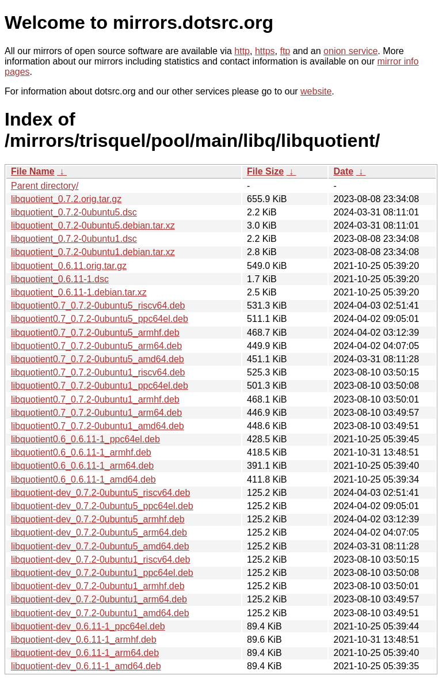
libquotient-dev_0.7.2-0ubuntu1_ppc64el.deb (102, 573)
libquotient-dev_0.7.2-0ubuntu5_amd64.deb (100, 546)
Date (343, 171)
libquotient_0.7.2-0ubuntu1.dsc (74, 239)
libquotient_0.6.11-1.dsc (60, 279)
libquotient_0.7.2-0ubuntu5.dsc (74, 212)
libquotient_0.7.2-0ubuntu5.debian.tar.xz (93, 225)
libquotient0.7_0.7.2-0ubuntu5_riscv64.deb (98, 305)
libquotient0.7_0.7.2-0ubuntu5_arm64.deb (96, 346)
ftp (285, 51)
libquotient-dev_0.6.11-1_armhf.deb (84, 639)
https (265, 51)
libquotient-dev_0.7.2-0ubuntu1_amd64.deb (100, 613)
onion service (350, 51)
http (242, 51)
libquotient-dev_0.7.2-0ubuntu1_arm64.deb (99, 599)
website (316, 91)
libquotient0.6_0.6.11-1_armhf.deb (81, 452)
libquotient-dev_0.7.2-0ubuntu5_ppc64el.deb (102, 506)
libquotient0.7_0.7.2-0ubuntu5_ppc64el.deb (99, 319)
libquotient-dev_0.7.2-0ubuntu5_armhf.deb (98, 519)
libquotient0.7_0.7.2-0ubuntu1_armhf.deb (95, 399)
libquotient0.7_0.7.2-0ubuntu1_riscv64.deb (98, 372)
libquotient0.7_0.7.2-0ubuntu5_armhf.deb (95, 332)
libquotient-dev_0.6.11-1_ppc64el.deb (88, 626)
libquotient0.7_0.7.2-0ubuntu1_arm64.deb (96, 413)
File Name (33, 171)
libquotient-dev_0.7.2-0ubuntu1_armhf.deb (98, 586)
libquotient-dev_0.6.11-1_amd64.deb (86, 666)
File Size (265, 171)
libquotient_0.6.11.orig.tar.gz (69, 266)
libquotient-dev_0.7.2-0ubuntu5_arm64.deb (99, 532)
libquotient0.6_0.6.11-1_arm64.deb (82, 466)
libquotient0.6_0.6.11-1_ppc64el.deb (85, 439)
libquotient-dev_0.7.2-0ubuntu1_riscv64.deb (100, 559)
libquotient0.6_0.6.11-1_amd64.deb (83, 479)
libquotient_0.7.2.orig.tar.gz (66, 199)
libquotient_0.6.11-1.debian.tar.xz (79, 292)
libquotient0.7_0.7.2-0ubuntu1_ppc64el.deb (99, 385)
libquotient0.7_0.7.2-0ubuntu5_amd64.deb (97, 359)
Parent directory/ (44, 186)
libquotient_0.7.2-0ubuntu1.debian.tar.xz (93, 252)
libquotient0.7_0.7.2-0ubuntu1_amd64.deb (97, 426)
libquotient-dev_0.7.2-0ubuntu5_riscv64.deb (100, 493)
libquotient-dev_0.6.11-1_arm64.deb (85, 653)
